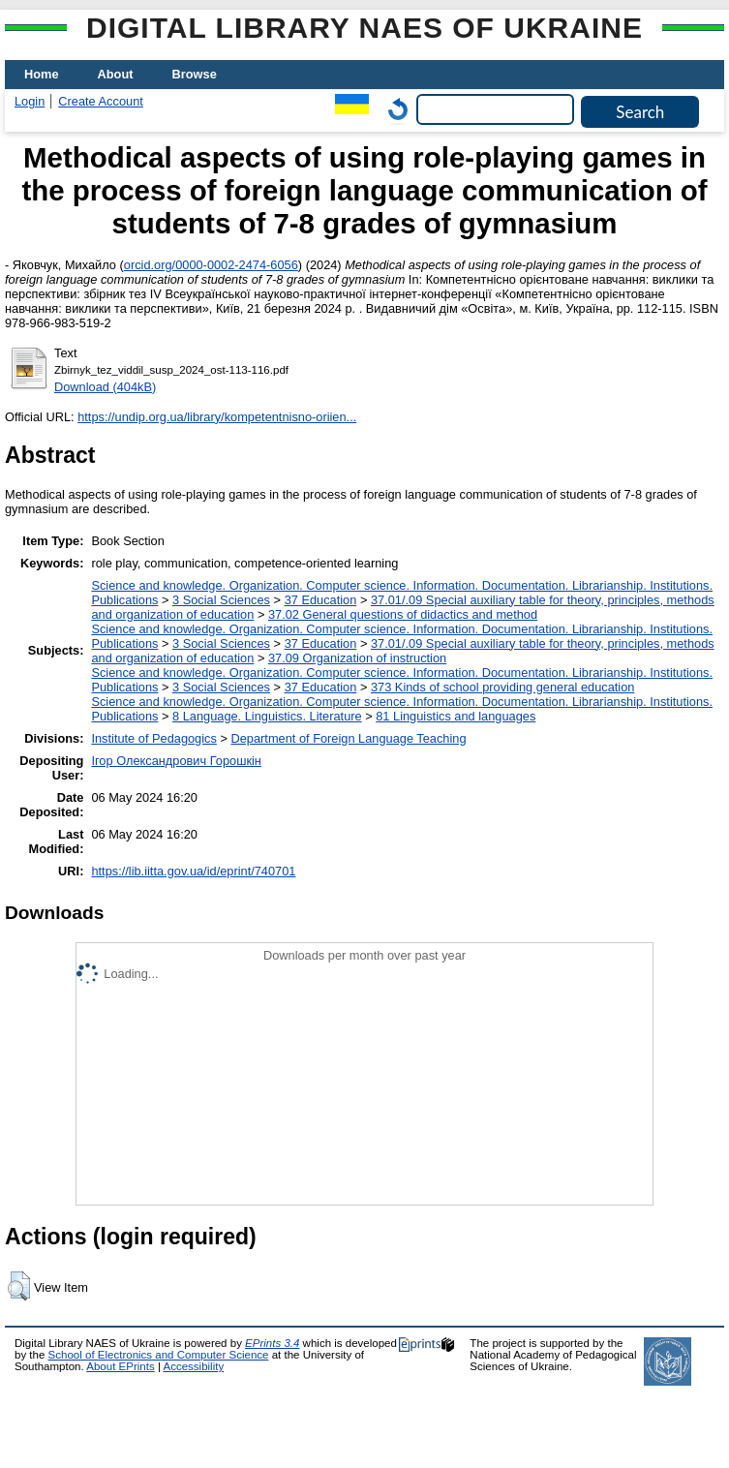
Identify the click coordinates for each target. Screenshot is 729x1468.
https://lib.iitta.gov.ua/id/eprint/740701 (193, 871)
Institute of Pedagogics (153, 738)
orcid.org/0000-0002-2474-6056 (211, 265)
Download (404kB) (105, 387)
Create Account (100, 101)
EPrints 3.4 (272, 1343)
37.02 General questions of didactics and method (402, 614)
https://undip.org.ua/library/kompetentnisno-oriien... (216, 417)
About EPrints (120, 1366)
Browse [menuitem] (194, 74)
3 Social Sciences (221, 600)
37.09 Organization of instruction (357, 658)
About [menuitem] (116, 74)
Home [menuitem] (41, 74)
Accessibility (193, 1366)
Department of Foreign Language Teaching (348, 738)
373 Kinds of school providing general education (502, 687)
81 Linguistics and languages (455, 716)
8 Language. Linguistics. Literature (267, 716)
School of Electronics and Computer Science (158, 1355)
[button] (19, 1285)
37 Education (321, 600)
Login (30, 101)
